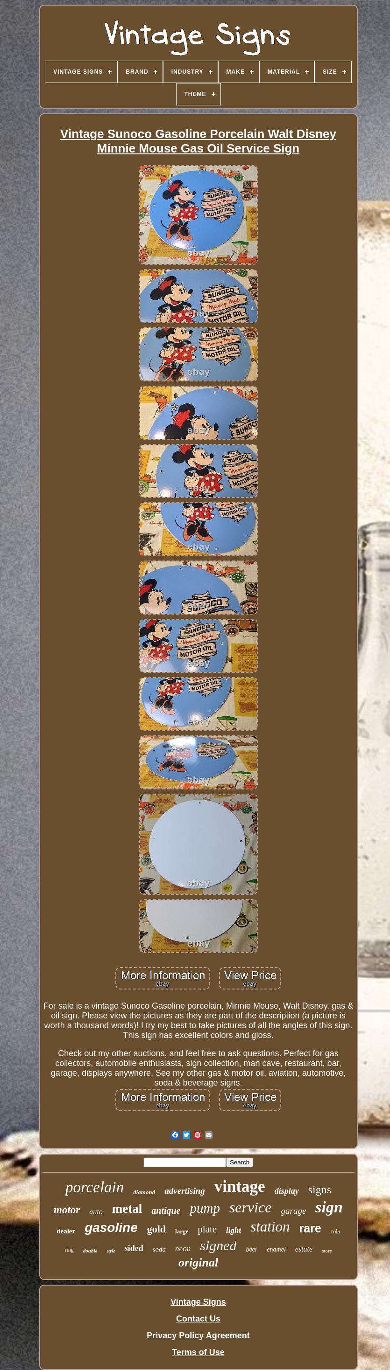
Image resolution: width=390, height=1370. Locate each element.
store (327, 1250)
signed (218, 1245)
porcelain (94, 1187)
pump (205, 1208)
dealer (66, 1231)
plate (207, 1229)
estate (303, 1249)
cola (335, 1231)
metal (127, 1209)
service (250, 1207)
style (110, 1250)
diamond (144, 1192)
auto (95, 1212)
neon (183, 1248)
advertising (184, 1191)
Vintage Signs (198, 1302)
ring (68, 1249)
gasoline (111, 1227)
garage (293, 1211)
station (270, 1226)
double (90, 1250)
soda (159, 1249)
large (181, 1231)
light (233, 1230)
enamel (276, 1249)
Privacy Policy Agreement (198, 1335)
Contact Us (198, 1318)
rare (310, 1228)
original (198, 1262)
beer (251, 1249)
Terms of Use (198, 1352)
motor (67, 1210)
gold (156, 1229)
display (287, 1191)
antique (165, 1210)
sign (329, 1207)
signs (319, 1189)
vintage (239, 1186)
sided (134, 1248)
